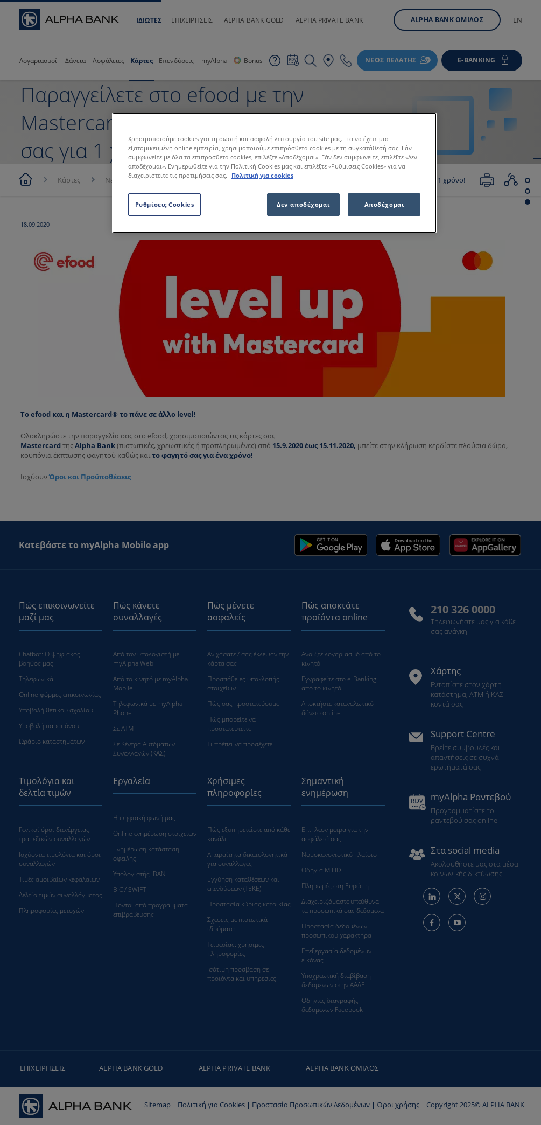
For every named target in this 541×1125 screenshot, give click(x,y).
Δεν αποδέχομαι (303, 204)
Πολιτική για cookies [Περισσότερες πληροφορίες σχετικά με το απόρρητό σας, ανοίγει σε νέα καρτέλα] (262, 175)
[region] (274, 173)
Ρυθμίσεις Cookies (164, 204)
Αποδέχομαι (384, 204)
